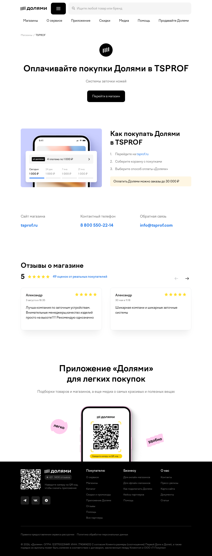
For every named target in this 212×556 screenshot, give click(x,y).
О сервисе (92, 477)
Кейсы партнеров (133, 494)
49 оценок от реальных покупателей (80, 277)
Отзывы (90, 506)
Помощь (144, 21)
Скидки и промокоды (98, 494)
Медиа (124, 21)
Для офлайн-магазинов (136, 483)
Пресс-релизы (169, 483)
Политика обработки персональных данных (102, 534)
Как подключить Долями (137, 488)
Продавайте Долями (174, 21)
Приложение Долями (98, 500)
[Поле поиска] (132, 8)
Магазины (30, 21)
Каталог (90, 488)
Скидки (104, 21)
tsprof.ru (143, 154)
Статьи (165, 500)
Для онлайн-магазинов (136, 477)
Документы (167, 494)
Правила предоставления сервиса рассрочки (47, 534)
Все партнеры (94, 517)
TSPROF (41, 35)
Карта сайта (168, 488)
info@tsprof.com (156, 225)
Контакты (166, 477)
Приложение (80, 21)
